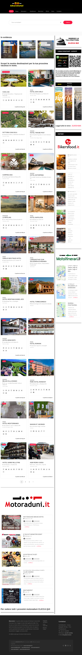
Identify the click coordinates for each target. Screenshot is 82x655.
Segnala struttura (45, 621)
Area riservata (45, 625)
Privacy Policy (45, 628)
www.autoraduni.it (35, 647)
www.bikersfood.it (25, 647)
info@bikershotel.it (66, 634)
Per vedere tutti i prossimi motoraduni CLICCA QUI (25, 609)
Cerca (68, 22)
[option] (9, 49)
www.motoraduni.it (27, 645)
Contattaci (59, 11)
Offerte (47, 11)
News (52, 11)
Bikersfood (40, 11)
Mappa (16, 11)
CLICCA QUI (76, 126)
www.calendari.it (15, 649)
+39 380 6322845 (68, 633)
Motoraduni (23, 11)
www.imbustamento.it (25, 649)
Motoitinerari (33, 11)
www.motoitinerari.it (15, 647)
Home (11, 11)
